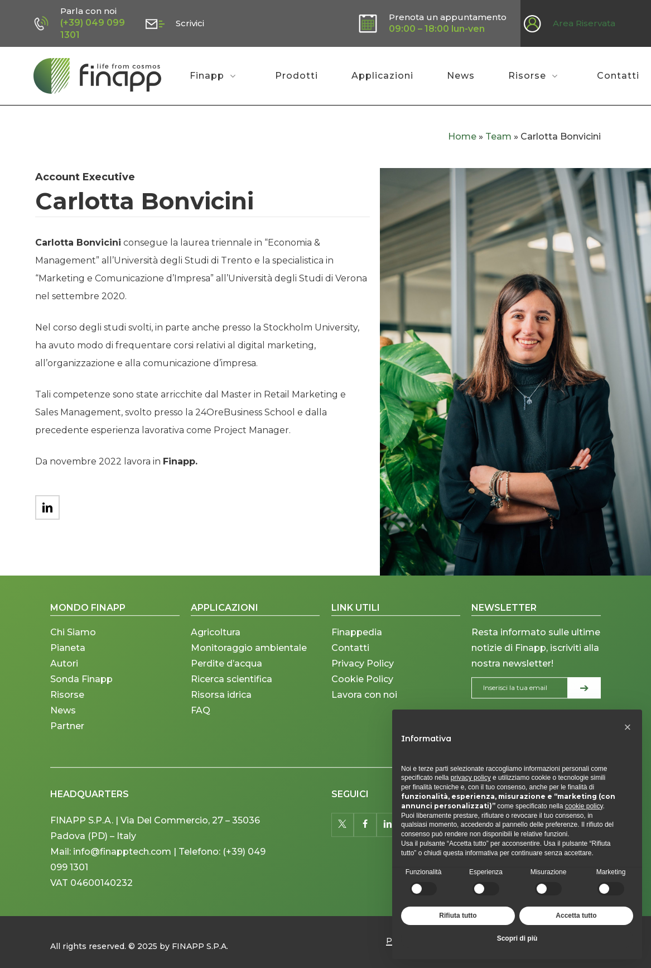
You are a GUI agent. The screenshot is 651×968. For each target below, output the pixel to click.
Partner (67, 747)
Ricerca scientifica (231, 700)
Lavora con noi (364, 716)
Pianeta (67, 669)
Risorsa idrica (221, 716)
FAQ (200, 731)
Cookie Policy (362, 700)
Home (462, 136)
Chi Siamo (73, 653)
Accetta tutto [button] (576, 915)
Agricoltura (215, 653)
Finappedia (356, 653)
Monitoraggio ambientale (249, 669)
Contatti (350, 669)
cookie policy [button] (584, 806)
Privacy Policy (362, 684)
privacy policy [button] (471, 778)
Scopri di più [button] (517, 938)
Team (498, 136)
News (63, 731)
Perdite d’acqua (226, 684)
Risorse (67, 716)
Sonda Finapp (81, 700)
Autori (64, 684)
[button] (627, 727)
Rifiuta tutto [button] (457, 915)
